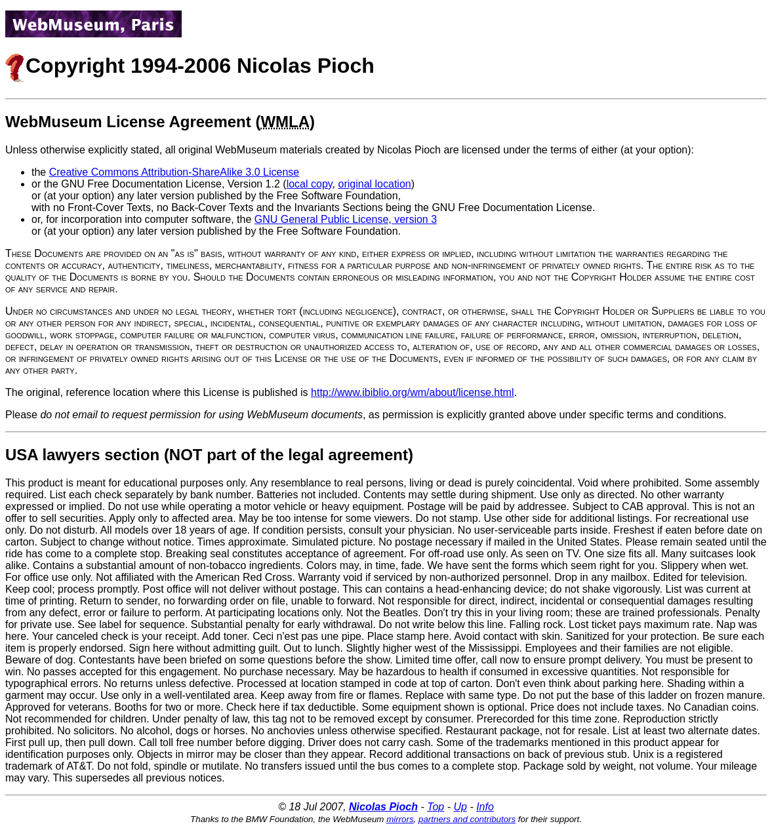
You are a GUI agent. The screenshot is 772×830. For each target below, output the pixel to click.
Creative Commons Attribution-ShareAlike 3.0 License (174, 172)
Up (459, 806)
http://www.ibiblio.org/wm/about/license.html (412, 392)
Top (435, 806)
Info (485, 806)
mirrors (399, 819)
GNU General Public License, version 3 (345, 219)
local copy (310, 183)
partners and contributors (467, 819)
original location (374, 183)
